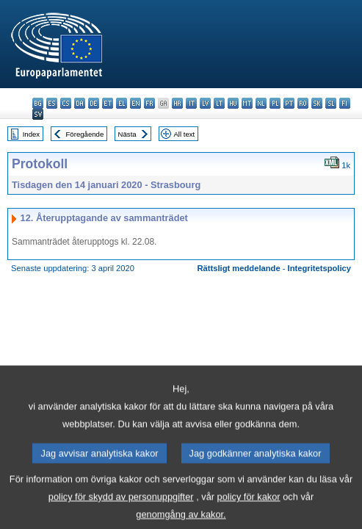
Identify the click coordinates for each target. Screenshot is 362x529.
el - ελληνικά (121, 103)
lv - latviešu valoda (205, 103)
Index (31, 134)
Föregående (85, 134)
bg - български (37, 103)
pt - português (288, 103)
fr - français (149, 103)
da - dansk (79, 103)
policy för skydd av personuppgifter (121, 509)
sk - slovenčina (316, 103)
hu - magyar (233, 103)
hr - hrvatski (177, 103)
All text (184, 134)
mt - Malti (247, 103)
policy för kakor (248, 509)
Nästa (127, 134)
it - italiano (191, 103)
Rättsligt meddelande (238, 268)
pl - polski (274, 103)
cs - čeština (65, 103)
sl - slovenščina (330, 103)
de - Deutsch (93, 103)
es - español (51, 103)
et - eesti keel (107, 103)
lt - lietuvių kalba (219, 103)
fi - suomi (344, 103)
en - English (135, 103)
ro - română (302, 103)
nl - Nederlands (261, 103)
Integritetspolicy (319, 268)
